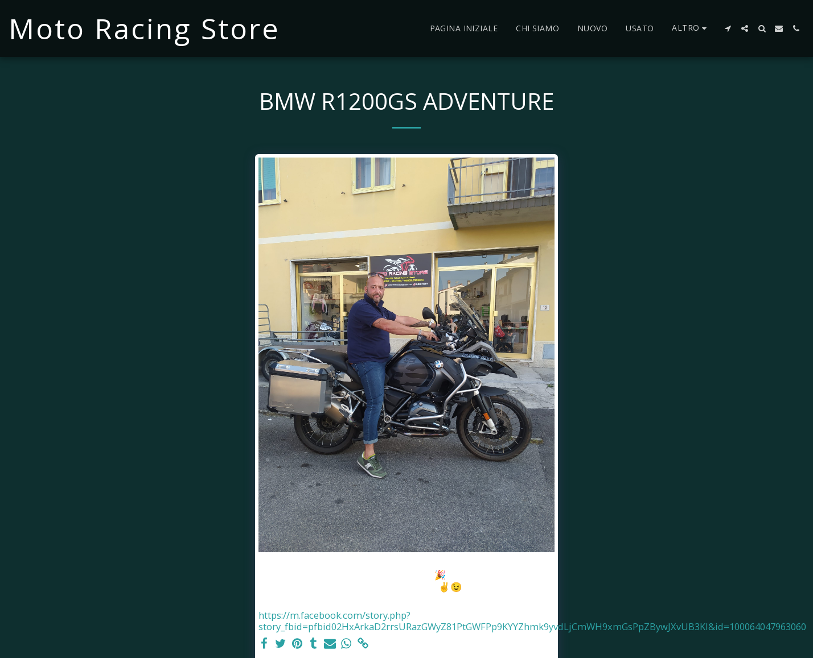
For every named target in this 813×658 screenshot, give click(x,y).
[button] (728, 28)
